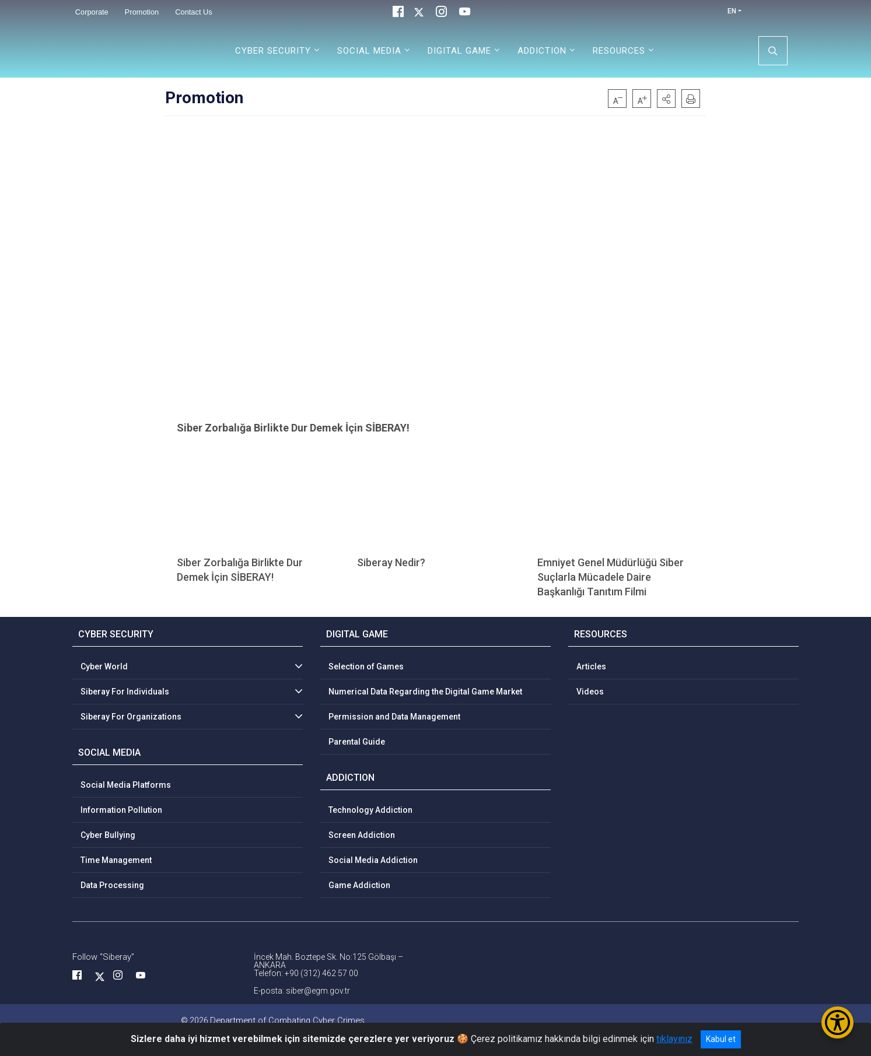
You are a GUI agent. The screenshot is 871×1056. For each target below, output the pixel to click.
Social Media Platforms (126, 785)
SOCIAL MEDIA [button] (369, 50)
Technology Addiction (370, 810)
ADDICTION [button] (541, 50)
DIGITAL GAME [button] (459, 50)
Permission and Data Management (394, 716)
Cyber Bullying (108, 835)
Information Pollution (121, 810)
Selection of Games (366, 666)
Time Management (116, 860)
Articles (591, 666)
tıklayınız (674, 1038)
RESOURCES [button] (619, 50)
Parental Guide (356, 741)
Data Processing (112, 885)
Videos (590, 691)
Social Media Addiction (373, 860)
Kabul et (721, 1039)
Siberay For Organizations (131, 716)
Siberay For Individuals (125, 691)
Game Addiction (359, 885)
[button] (666, 98)
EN (731, 11)
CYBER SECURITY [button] (273, 50)
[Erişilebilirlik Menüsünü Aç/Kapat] (837, 1022)
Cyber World (104, 666)
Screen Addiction (361, 835)
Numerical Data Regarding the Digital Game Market (425, 691)
